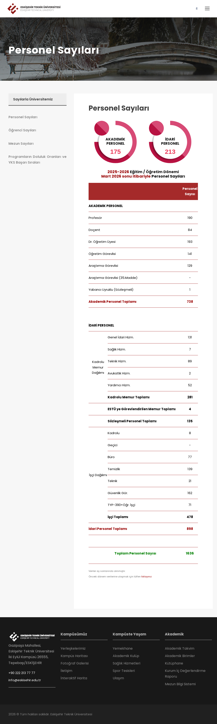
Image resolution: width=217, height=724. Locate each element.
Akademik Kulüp (126, 655)
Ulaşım (118, 678)
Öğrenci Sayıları (22, 130)
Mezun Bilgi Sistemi (180, 684)
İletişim (66, 670)
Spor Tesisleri (124, 670)
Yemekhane (123, 648)
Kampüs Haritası (74, 655)
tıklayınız (146, 576)
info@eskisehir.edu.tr (24, 680)
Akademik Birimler (180, 655)
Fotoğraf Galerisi (75, 663)
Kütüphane (174, 663)
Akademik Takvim (179, 648)
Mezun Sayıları (20, 143)
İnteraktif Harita (74, 678)
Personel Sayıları (119, 108)
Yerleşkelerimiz (73, 648)
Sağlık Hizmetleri (126, 663)
